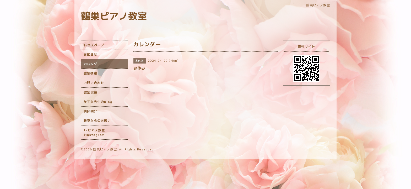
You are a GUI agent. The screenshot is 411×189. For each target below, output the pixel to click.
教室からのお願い (97, 120)
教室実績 (90, 92)
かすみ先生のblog (98, 101)
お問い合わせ (94, 83)
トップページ (94, 45)
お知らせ (90, 54)
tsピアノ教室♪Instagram (94, 132)
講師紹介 (90, 111)
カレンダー (92, 64)
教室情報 (90, 73)
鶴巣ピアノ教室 (114, 15)
